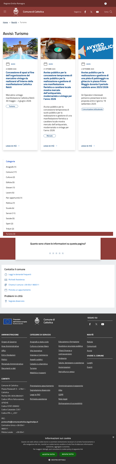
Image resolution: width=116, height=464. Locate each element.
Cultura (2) (10, 177)
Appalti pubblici (36, 359)
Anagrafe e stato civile (39, 341)
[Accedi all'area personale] (105, 3)
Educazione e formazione (68, 341)
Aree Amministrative (10, 346)
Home (5, 22)
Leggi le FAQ (35, 394)
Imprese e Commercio (39, 355)
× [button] (113, 437)
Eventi (89, 367)
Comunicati (91, 346)
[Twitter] (90, 11)
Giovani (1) (10, 187)
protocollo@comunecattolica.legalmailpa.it (19, 421)
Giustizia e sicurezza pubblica (70, 346)
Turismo (33, 368)
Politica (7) (10, 202)
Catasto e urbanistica (39, 363)
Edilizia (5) (10, 182)
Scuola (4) (10, 208)
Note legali (62, 398)
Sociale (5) (10, 218)
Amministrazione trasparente (70, 385)
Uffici (3, 350)
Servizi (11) (10, 213)
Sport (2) (9, 223)
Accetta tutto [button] (48, 454)
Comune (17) (11, 172)
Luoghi (90, 362)
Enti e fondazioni (8, 355)
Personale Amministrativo (12, 363)
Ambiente (62, 358)
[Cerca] (110, 11)
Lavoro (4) (10, 192)
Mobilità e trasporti (38, 372)
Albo (60, 390)
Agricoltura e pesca (66, 371)
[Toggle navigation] (4, 11)
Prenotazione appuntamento (42, 385)
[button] (58, 460)
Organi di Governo (9, 341)
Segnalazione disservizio (40, 390)
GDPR (60, 394)
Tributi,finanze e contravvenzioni (65, 352)
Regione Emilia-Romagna (14, 3)
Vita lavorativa (36, 350)
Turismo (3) (10, 233)
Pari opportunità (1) (14, 197)
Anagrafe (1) (11, 166)
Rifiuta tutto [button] (68, 454)
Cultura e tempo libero (39, 346)
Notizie (90, 341)
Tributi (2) (10, 228)
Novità (14, 22)
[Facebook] (84, 11)
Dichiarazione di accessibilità (70, 403)
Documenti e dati (8, 368)
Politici (4, 359)
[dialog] (58, 449)
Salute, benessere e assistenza (71, 362)
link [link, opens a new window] (81, 449)
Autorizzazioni (64, 367)
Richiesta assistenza (38, 398)
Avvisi (10, 64)
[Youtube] (96, 11)
